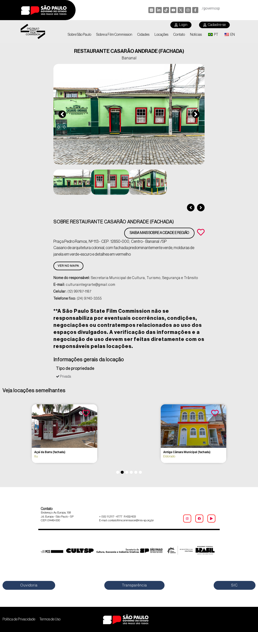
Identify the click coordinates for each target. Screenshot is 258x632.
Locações (161, 34)
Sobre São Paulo (79, 34)
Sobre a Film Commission (114, 34)
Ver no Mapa (68, 265)
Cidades (143, 34)
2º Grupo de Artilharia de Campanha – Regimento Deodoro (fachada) (35, 453)
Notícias (196, 34)
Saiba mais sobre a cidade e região (159, 233)
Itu (11, 460)
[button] (62, 114)
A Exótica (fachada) (152, 452)
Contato (179, 34)
